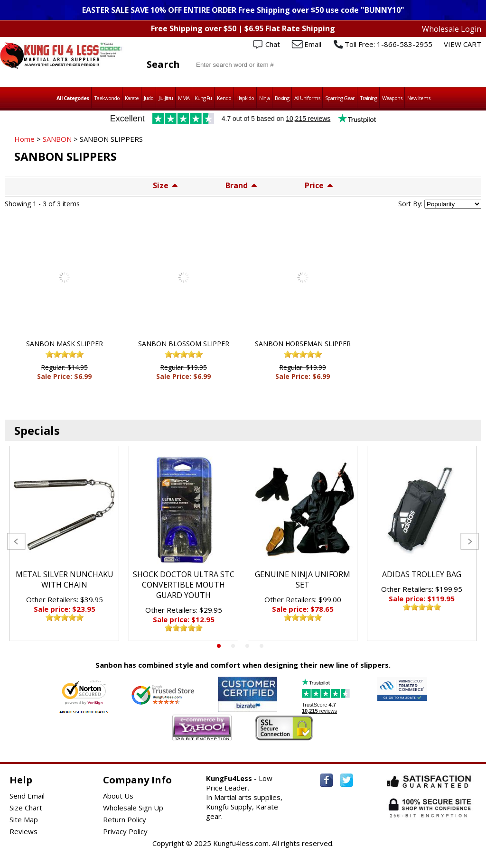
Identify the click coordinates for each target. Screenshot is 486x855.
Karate (132, 97)
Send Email (27, 795)
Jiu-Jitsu (166, 97)
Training (368, 97)
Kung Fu (203, 97)
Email (312, 44)
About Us (118, 795)
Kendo (224, 97)
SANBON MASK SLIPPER (64, 343)
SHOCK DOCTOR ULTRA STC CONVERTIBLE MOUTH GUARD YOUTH (183, 584)
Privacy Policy (125, 831)
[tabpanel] (64, 543)
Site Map (23, 819)
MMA (183, 97)
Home (24, 139)
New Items (418, 97)
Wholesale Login (451, 29)
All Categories (72, 97)
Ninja (264, 97)
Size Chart (25, 807)
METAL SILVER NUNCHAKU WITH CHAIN (64, 579)
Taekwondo (107, 97)
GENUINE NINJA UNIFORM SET (302, 579)
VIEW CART (462, 44)
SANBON (57, 139)
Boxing (282, 97)
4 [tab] (261, 646)
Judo (148, 97)
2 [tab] (233, 646)
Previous (16, 541)
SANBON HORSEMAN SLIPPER (303, 343)
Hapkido (245, 97)
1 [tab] (219, 646)
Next (469, 541)
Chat (272, 44)
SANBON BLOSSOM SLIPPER (183, 343)
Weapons (392, 97)
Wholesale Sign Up (133, 807)
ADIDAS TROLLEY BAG (421, 574)
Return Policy (124, 819)
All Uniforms (307, 97)
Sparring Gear (340, 97)
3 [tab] (247, 646)
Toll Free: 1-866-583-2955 (388, 44)
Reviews (23, 831)
